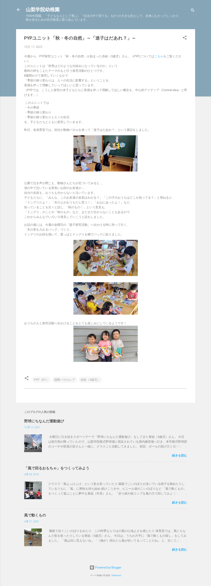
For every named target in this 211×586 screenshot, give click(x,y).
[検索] (192, 11)
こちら (158, 56)
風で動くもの (35, 515)
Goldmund (116, 575)
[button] (184, 38)
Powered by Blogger (105, 567)
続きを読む (179, 455)
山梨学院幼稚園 (43, 9)
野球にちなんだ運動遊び (44, 421)
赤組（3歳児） (90, 380)
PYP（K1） (41, 380)
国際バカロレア (64, 380)
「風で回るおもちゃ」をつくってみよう (56, 468)
